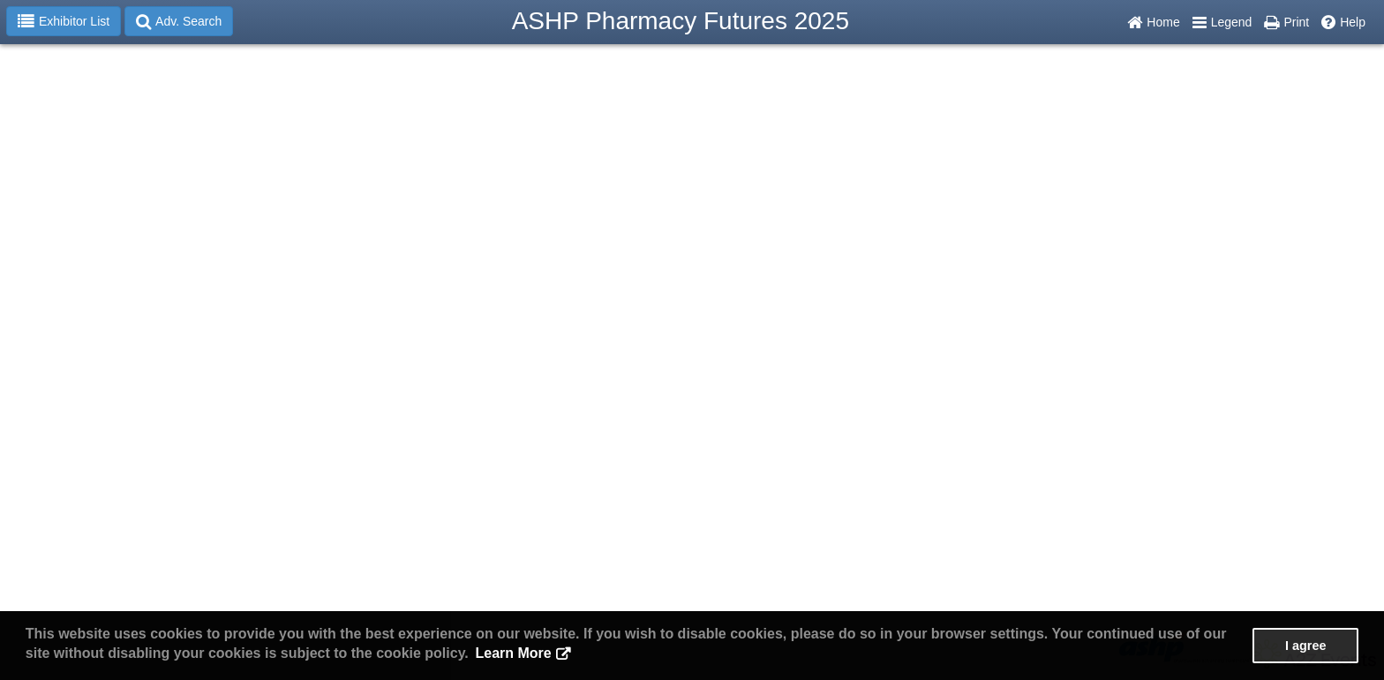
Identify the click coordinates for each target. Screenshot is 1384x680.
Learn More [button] (513, 653)
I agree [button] (1305, 645)
